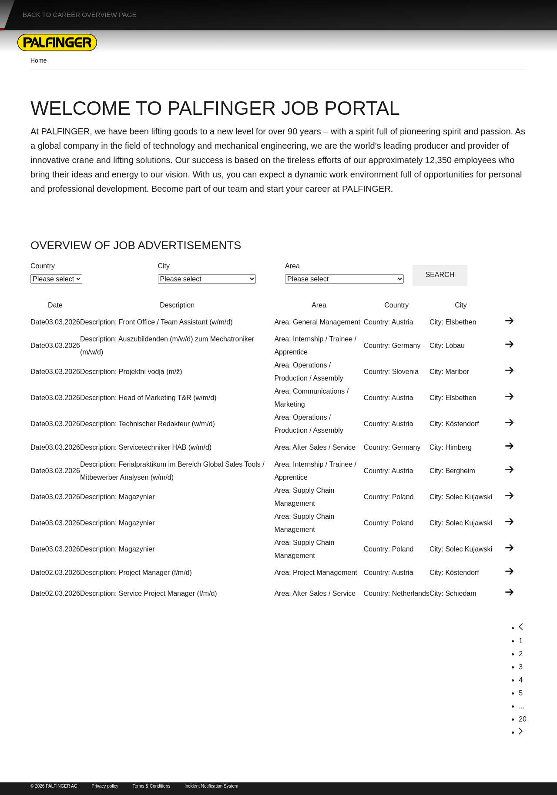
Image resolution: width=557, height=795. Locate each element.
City (164, 266)
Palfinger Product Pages (238, 775)
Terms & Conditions (152, 786)
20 (523, 719)
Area (292, 266)
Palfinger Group (336, 775)
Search (440, 274)
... (521, 706)
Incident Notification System (211, 786)
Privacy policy (105, 786)
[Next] (521, 732)
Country (42, 266)
